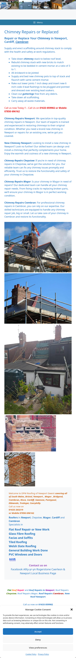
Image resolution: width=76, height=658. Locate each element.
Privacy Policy (43, 654)
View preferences (38, 647)
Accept (38, 631)
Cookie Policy (31, 654)
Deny (38, 639)
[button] (71, 609)
